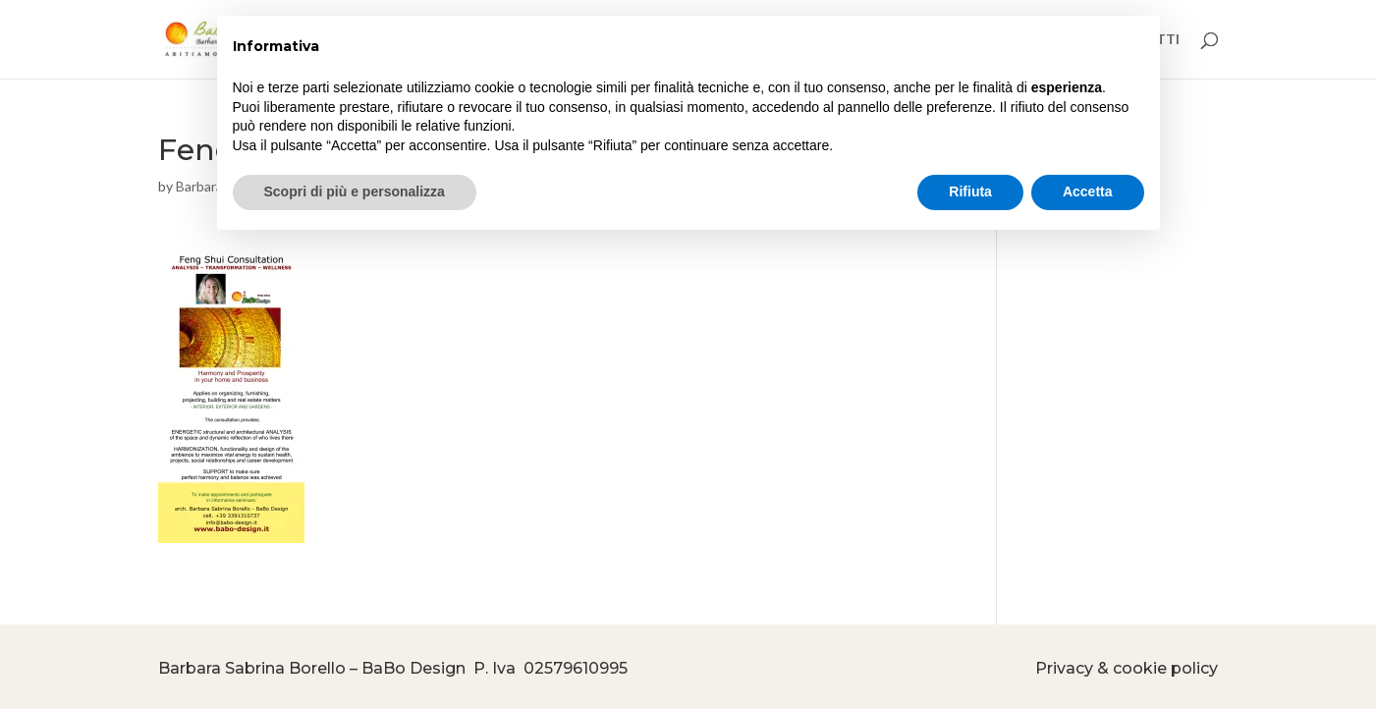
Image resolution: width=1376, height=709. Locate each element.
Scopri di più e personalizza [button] (354, 191)
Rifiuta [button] (970, 191)
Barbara (199, 186)
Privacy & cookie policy (1126, 668)
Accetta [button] (1088, 191)
